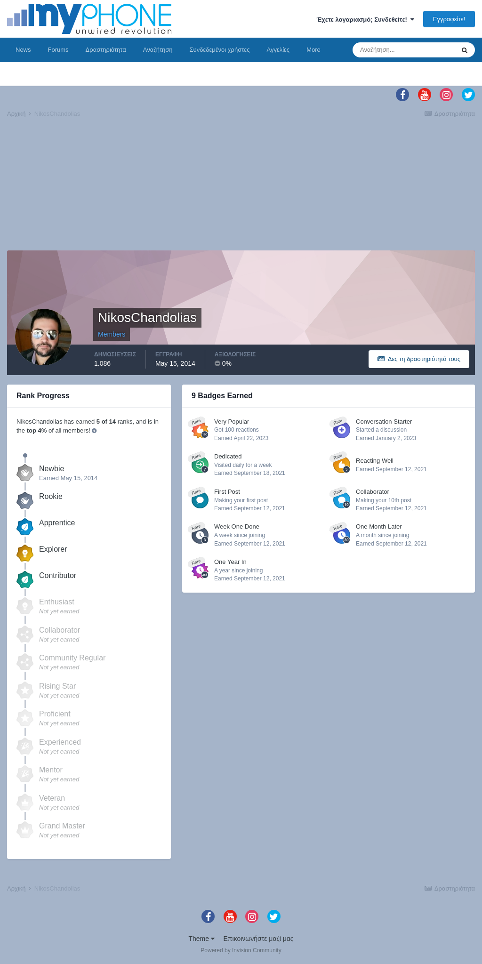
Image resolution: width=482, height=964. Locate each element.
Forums (58, 49)
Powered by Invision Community (241, 950)
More (313, 49)
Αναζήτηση (158, 49)
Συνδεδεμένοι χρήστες (220, 49)
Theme (201, 938)
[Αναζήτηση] (403, 49)
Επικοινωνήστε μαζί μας (259, 938)
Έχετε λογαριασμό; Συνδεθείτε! (365, 19)
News (23, 49)
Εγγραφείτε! (449, 19)
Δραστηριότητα (106, 49)
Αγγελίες (277, 49)
